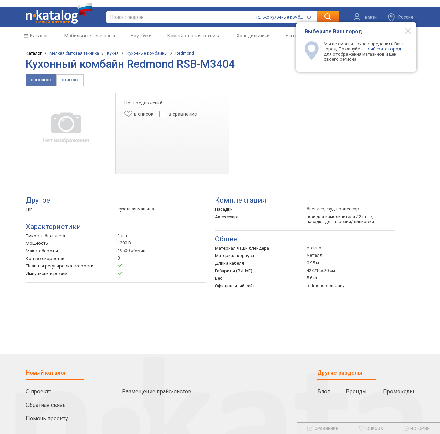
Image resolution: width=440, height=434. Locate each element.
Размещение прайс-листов (156, 391)
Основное (41, 80)
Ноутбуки (141, 35)
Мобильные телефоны (89, 35)
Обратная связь (46, 405)
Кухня (113, 53)
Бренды (356, 391)
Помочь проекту (47, 418)
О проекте (39, 391)
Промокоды (398, 391)
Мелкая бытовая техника (74, 53)
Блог (323, 391)
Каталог (39, 35)
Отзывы (70, 80)
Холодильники (253, 35)
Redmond (184, 53)
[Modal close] (404, 30)
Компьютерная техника (194, 35)
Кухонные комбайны (146, 53)
